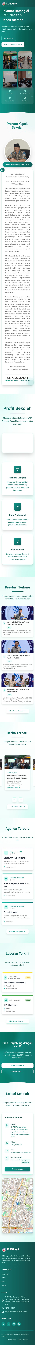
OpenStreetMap (29, 1232)
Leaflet (20, 1232)
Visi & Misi (4, 1274)
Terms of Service (23, 1339)
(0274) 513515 (10, 1308)
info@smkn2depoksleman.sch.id (16, 1312)
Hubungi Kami (17, 1072)
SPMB (3, 1278)
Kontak (3, 1285)
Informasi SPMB (17, 1065)
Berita (3, 1282)
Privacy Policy (11, 1339)
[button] (17, 1203)
